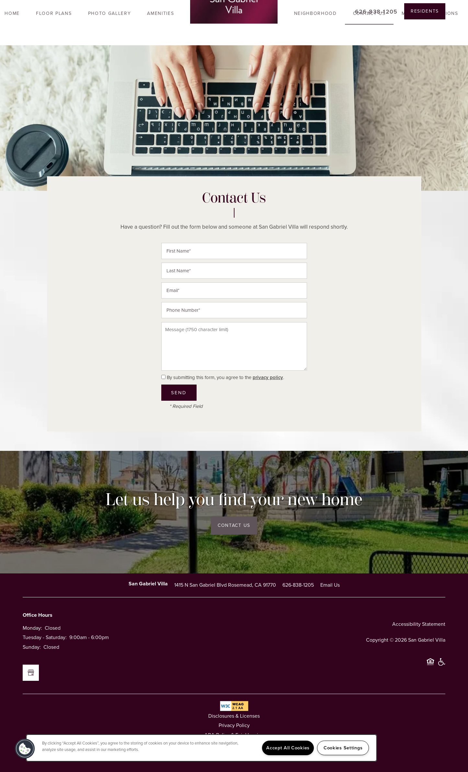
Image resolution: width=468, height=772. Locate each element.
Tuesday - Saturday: (45, 637)
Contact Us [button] (234, 525)
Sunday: (32, 647)
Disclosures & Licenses (234, 716)
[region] (201, 748)
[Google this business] (31, 673)
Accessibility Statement (418, 624)
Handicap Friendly (441, 665)
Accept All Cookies (288, 747)
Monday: (32, 628)
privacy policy (268, 377)
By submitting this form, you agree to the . (225, 377)
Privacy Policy (234, 725)
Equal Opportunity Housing (430, 665)
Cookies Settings (343, 747)
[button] (424, 11)
